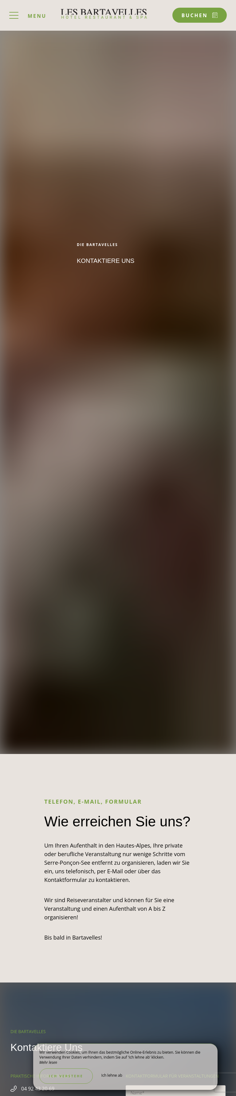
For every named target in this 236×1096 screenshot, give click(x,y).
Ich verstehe (66, 1076)
